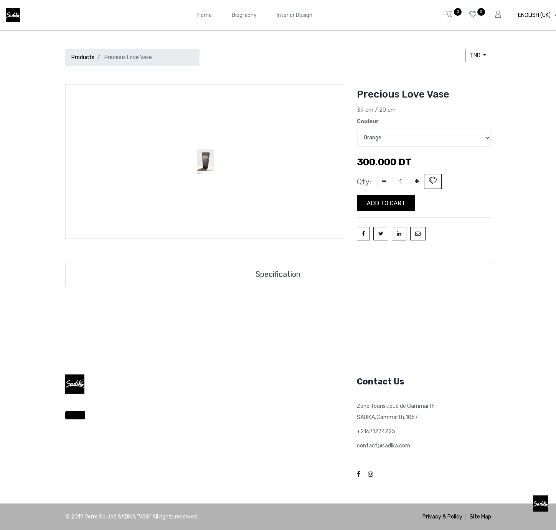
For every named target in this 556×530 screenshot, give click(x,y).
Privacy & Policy (442, 516)
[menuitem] (204, 15)
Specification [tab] (278, 274)
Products (82, 57)
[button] (433, 181)
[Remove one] (384, 181)
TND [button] (476, 55)
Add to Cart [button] (386, 203)
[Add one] (417, 181)
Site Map (480, 516)
